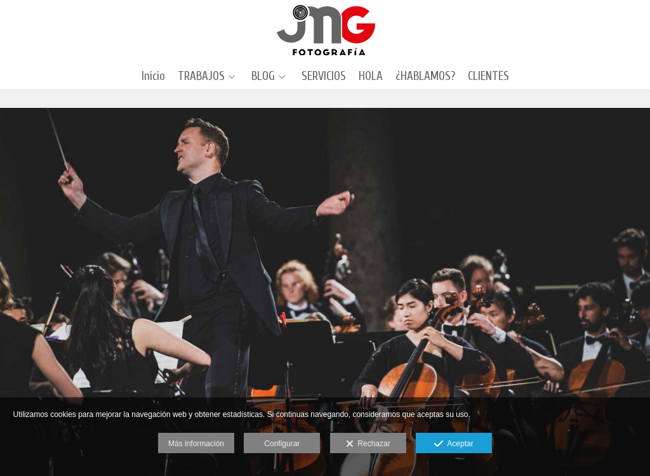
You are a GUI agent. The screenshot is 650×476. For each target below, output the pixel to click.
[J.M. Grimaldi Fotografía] (325, 30)
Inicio (153, 76)
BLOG (263, 76)
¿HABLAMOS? (425, 76)
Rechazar (368, 444)
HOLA (371, 76)
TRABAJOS (201, 76)
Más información (196, 443)
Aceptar (453, 444)
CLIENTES (488, 76)
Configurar (282, 443)
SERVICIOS (324, 76)
